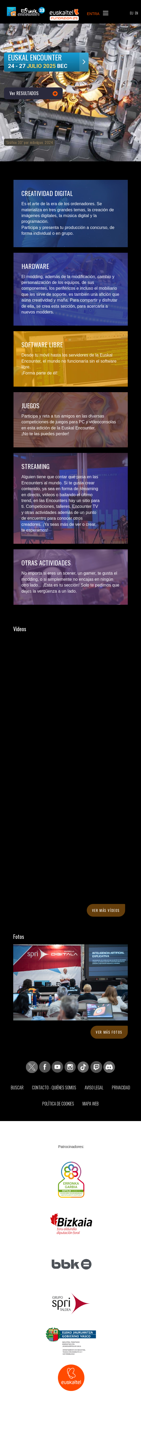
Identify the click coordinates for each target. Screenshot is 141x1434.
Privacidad (121, 1087)
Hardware (35, 266)
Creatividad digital (47, 193)
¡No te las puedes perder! (45, 434)
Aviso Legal (94, 1087)
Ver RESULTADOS (24, 93)
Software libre (42, 344)
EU (131, 13)
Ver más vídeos (106, 910)
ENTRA (93, 14)
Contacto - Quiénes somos (54, 1087)
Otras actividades (46, 562)
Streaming (35, 466)
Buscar (17, 1087)
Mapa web (91, 1103)
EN (136, 13)
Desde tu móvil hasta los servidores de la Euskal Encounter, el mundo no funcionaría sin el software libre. (68, 361)
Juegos (30, 405)
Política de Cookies (58, 1103)
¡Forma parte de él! (39, 373)
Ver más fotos (109, 1032)
